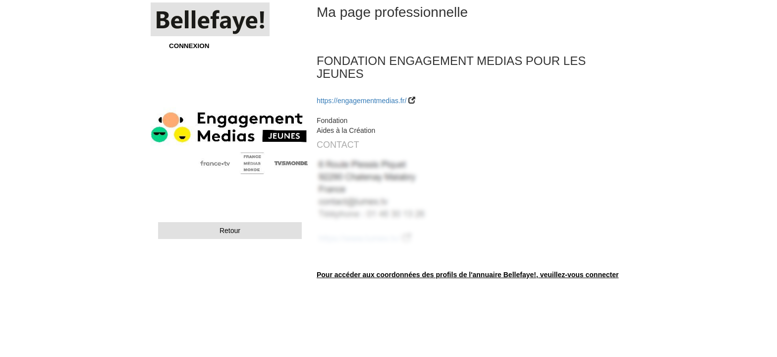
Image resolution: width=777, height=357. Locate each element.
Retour (230, 231)
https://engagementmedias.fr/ (361, 101)
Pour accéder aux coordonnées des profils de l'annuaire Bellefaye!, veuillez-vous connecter (467, 275)
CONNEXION (189, 46)
